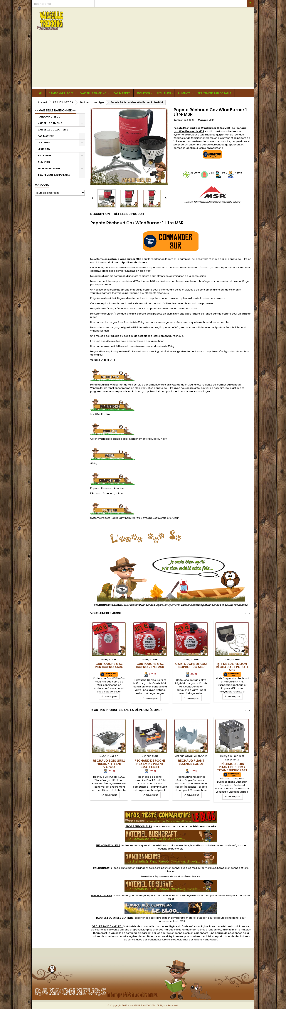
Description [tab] (100, 214)
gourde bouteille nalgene (223, 918)
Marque (203, 120)
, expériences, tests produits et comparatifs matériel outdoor (151, 918)
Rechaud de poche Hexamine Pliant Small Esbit (150, 763)
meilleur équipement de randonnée (166, 876)
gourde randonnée (236, 605)
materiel (170, 845)
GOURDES (143, 93)
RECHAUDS (164, 93)
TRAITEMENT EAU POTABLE (214, 93)
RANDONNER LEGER (61, 93)
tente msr (231, 929)
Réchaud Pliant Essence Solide (191, 762)
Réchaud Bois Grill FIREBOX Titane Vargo (109, 763)
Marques (42, 185)
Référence (180, 120)
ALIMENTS (184, 93)
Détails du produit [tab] (129, 214)
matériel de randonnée (202, 826)
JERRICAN (44, 149)
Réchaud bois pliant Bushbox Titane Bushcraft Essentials (232, 769)
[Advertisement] (143, 61)
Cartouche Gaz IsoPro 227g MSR (150, 665)
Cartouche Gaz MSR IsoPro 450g (109, 665)
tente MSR (179, 921)
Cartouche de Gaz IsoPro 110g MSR (191, 665)
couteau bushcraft (225, 845)
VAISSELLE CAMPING (93, 93)
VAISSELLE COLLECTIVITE (53, 129)
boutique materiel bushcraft (221, 926)
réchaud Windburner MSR (124, 259)
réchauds (120, 605)
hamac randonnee (228, 868)
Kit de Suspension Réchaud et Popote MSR (232, 667)
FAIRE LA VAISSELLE (49, 168)
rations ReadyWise (205, 939)
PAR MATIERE (121, 93)
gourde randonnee (172, 933)
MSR (211, 120)
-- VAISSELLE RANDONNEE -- (55, 110)
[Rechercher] (63, 3)
